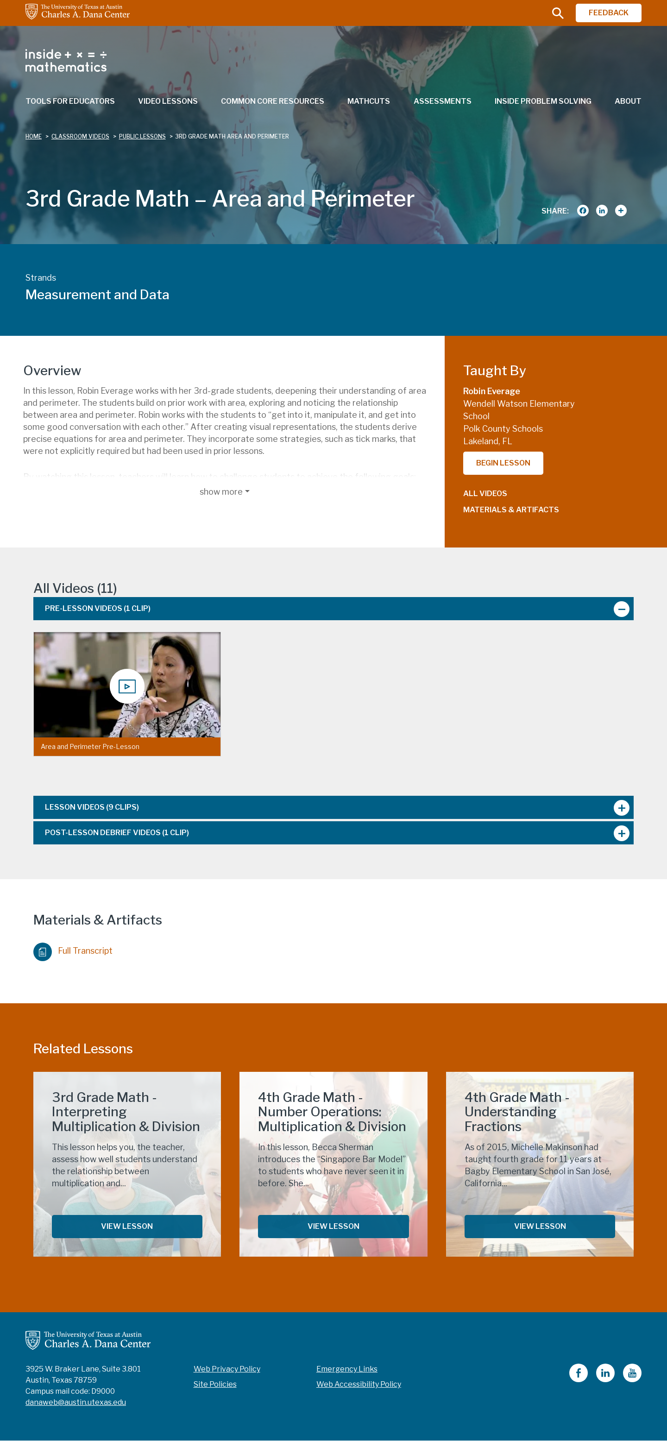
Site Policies (215, 1384)
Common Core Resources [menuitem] (272, 101)
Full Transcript (73, 949)
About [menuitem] (628, 101)
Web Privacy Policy (227, 1369)
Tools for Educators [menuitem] (70, 101)
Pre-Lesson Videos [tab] (98, 608)
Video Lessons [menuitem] (168, 101)
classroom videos (80, 136)
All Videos (485, 493)
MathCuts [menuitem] (368, 101)
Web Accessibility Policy (358, 1384)
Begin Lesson (503, 463)
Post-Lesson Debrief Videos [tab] (117, 832)
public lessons (142, 136)
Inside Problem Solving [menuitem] (543, 101)
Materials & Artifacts (511, 509)
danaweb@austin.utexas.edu (75, 1402)
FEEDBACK (609, 12)
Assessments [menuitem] (443, 101)
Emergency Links (347, 1369)
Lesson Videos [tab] (92, 807)
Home (33, 136)
